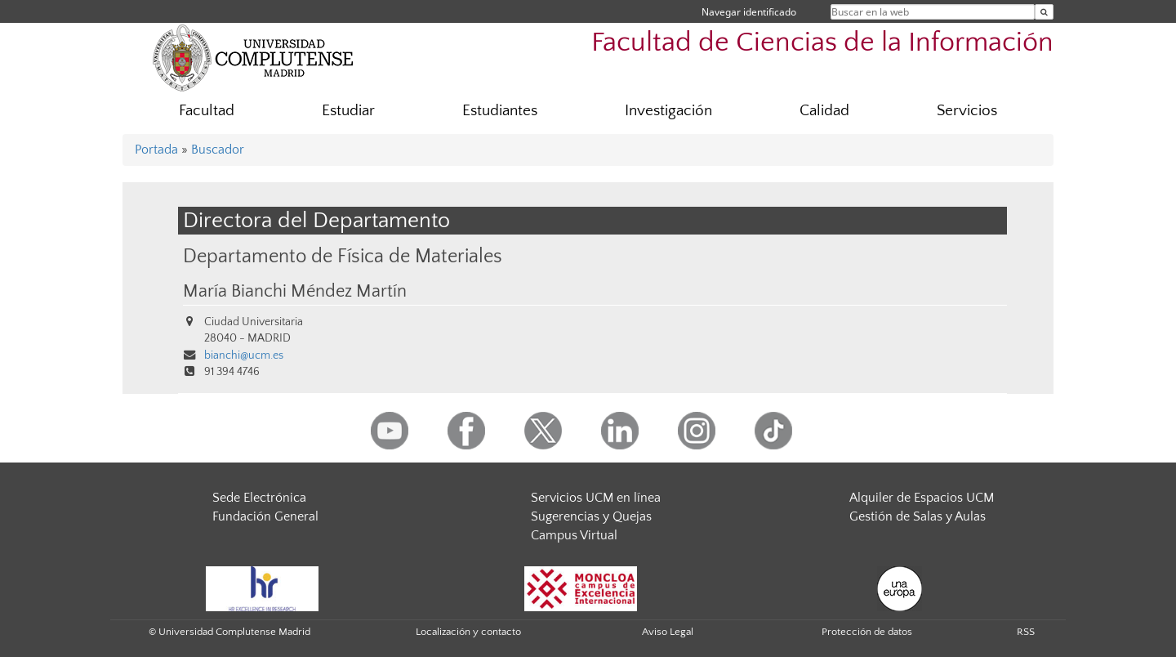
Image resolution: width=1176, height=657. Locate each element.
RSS (1026, 631)
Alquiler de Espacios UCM (921, 497)
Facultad (206, 110)
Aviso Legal (667, 631)
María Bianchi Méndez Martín (295, 292)
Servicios (967, 110)
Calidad (824, 110)
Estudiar (348, 110)
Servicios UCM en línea (596, 497)
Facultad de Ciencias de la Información (822, 43)
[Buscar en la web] (1044, 12)
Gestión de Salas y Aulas (917, 516)
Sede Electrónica (259, 497)
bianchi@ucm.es (243, 355)
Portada (156, 149)
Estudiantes (499, 110)
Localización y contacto (468, 631)
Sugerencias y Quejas (591, 516)
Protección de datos (867, 631)
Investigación (668, 110)
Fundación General (265, 516)
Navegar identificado (749, 12)
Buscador (217, 149)
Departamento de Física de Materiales (342, 256)
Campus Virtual (574, 535)
